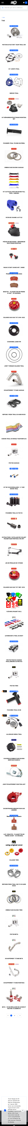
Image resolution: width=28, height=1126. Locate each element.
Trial (4, 17)
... (17, 1015)
